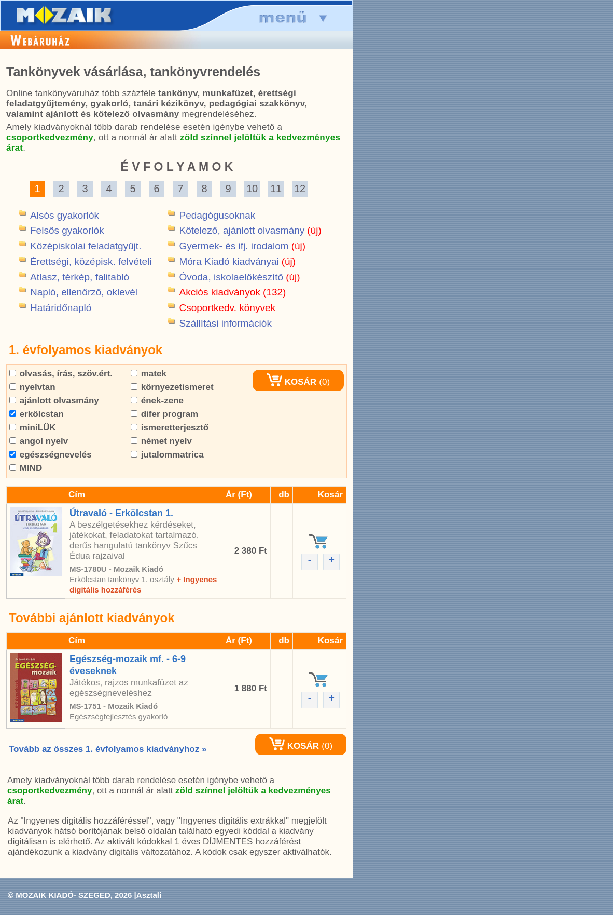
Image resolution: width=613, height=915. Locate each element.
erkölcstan (36, 414)
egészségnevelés (50, 455)
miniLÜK (32, 428)
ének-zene (157, 401)
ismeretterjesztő (169, 428)
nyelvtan (32, 387)
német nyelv (161, 441)
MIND (25, 468)
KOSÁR (291, 382)
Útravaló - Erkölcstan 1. (121, 513)
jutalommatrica (167, 455)
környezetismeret (172, 387)
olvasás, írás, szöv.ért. (61, 374)
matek (148, 374)
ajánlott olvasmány (54, 401)
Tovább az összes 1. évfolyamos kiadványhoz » (107, 749)
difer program (164, 414)
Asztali (148, 895)
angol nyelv (38, 441)
